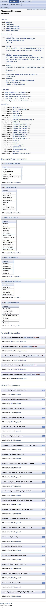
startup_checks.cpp (20, 341)
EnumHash (9, 22)
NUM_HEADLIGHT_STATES (20, 134)
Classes (29, 9)
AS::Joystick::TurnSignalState (13, 281)
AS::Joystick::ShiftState (11, 257)
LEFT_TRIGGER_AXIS (23, 50)
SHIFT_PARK (9, 67)
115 (12, 513)
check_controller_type (10, 92)
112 (12, 412)
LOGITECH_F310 (10, 39)
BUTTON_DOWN (17, 115)
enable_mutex (17, 117)
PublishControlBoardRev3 (12, 28)
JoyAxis (8, 46)
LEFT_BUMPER (10, 57)
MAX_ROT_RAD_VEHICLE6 (20, 132)
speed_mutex (16, 143)
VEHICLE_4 (9, 84)
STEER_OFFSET (17, 147)
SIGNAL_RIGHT (19, 74)
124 (12, 541)
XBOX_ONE (9, 42)
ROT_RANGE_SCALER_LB (20, 138)
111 (12, 422)
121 (12, 440)
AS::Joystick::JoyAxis (11, 187)
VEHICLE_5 (16, 84)
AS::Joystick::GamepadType (12, 163)
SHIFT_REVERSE (20, 67)
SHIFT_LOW (41, 67)
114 (12, 596)
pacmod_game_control (6, 603)
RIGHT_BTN (29, 56)
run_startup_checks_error (11, 101)
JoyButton (8, 54)
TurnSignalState (10, 74)
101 (12, 532)
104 (12, 578)
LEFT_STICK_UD (10, 48)
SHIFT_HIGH (9, 71)
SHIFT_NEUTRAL (31, 67)
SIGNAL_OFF (27, 74)
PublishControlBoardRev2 (12, 26)
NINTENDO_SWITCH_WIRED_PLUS (15, 40)
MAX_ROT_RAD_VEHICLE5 (20, 130)
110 (12, 467)
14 (11, 360)
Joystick (6, 7)
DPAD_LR (14, 50)
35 (11, 297)
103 (12, 394)
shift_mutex (16, 140)
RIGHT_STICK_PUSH (11, 61)
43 (11, 182)
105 (12, 568)
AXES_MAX (16, 111)
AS (1, 7)
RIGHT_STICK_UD (29, 48)
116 (12, 449)
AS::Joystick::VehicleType (12, 302)
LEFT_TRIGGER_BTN (11, 59)
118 (12, 431)
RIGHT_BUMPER (19, 57)
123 (12, 559)
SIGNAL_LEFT (34, 74)
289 (12, 378)
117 (12, 458)
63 (11, 213)
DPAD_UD (8, 50)
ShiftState (8, 65)
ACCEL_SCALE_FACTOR (19, 109)
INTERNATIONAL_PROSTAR (13, 82)
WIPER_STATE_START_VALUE (21, 153)
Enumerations (34, 9)
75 (11, 252)
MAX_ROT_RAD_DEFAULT (20, 124)
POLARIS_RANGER (20, 80)
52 (11, 326)
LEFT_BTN (14, 56)
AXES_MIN (16, 113)
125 (12, 587)
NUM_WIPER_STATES (19, 136)
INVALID (15, 122)
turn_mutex (16, 151)
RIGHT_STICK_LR (38, 48)
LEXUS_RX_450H (29, 80)
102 (12, 403)
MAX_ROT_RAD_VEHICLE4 (20, 128)
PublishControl (10, 24)
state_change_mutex (18, 145)
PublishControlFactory (12, 30)
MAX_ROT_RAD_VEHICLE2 (20, 126)
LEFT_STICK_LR (19, 48)
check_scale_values (10, 94)
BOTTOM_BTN (22, 56)
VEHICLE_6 (22, 84)
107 (12, 486)
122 (12, 550)
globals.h (17, 182)
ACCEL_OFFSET (17, 107)
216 (12, 351)
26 (11, 276)
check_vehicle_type (10, 98)
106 (12, 477)
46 (11, 369)
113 (12, 522)
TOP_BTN (9, 56)
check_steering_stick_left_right (13, 96)
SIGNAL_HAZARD (10, 76)
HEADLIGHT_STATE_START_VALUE (22, 120)
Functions (39, 9)
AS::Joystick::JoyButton (11, 217)
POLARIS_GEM (10, 80)
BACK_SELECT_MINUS (30, 57)
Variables (44, 9)
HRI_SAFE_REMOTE (21, 39)
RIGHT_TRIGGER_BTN (23, 59)
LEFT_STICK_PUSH (35, 59)
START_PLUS (39, 57)
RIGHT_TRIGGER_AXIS (35, 50)
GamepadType (9, 37)
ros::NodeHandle (21, 92)
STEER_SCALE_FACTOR (19, 149)
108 (12, 495)
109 (12, 504)
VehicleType (9, 78)
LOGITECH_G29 (31, 39)
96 (11, 341)
